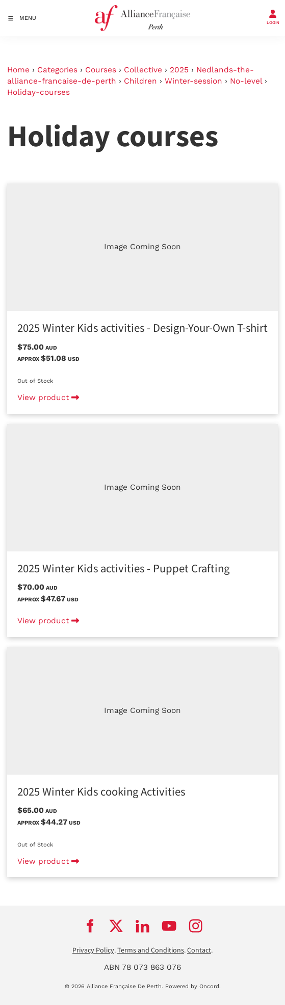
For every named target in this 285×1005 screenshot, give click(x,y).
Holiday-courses (38, 92)
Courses (100, 69)
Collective (143, 69)
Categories (57, 69)
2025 (179, 69)
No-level (246, 81)
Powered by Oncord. (193, 986)
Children (140, 81)
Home (18, 69)
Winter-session (193, 81)
